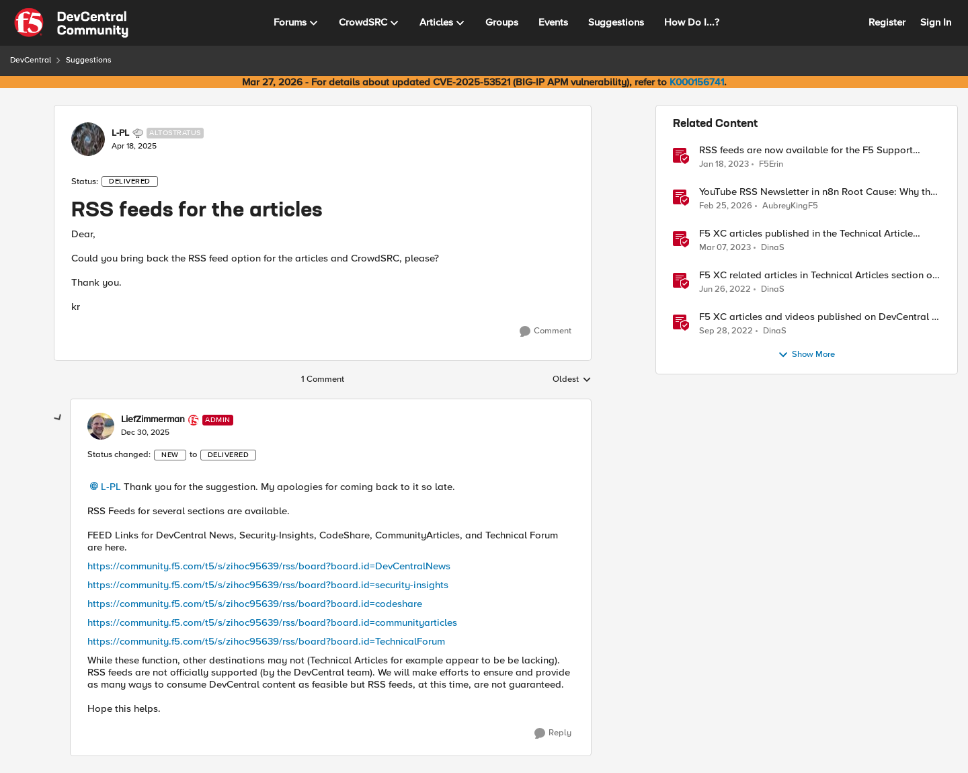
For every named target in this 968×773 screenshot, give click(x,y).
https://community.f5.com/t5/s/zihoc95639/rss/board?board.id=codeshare (254, 604)
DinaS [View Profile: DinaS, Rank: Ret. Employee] (772, 248)
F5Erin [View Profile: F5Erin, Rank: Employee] (771, 164)
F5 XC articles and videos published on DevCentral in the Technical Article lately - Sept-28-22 (819, 317)
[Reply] (553, 733)
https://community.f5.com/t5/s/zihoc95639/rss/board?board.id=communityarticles (272, 622)
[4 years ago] (725, 289)
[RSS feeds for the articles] (145, 433)
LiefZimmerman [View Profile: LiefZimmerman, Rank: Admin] (153, 419)
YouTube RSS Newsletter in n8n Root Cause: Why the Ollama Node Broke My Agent (817, 192)
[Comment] (545, 331)
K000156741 (697, 82)
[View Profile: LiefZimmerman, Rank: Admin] (100, 426)
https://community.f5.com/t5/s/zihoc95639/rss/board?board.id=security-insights (267, 585)
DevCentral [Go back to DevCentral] (30, 60)
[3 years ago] (724, 164)
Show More (806, 355)
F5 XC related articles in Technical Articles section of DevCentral (817, 275)
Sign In (935, 22)
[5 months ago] (725, 206)
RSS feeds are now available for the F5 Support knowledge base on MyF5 (806, 150)
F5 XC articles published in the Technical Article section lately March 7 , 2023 (806, 233)
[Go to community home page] (71, 23)
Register (887, 22)
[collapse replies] (58, 418)
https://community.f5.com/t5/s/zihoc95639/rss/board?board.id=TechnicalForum (266, 641)
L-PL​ (111, 487)
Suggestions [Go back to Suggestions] (89, 60)
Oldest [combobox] (572, 379)
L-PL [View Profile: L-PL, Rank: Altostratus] (120, 133)
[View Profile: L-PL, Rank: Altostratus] (88, 139)
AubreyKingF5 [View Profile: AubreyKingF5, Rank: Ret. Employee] (790, 206)
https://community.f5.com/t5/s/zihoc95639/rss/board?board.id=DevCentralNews (268, 566)
